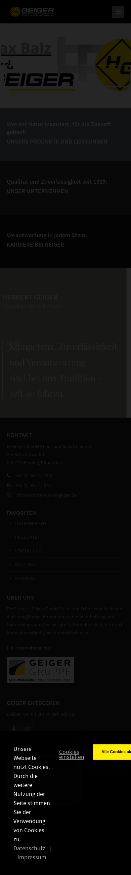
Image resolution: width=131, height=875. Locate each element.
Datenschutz (29, 848)
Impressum (31, 857)
